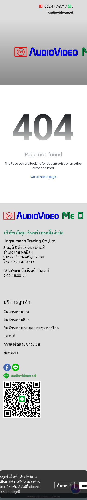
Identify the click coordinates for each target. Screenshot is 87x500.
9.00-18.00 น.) (15, 275)
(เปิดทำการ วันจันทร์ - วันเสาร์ (26, 270)
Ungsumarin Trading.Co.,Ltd (29, 241)
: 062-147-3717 (54, 6)
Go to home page (43, 176)
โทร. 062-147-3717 (19, 261)
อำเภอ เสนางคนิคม (18, 252)
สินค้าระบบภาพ (16, 312)
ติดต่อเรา (10, 352)
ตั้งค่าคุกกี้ (64, 485)
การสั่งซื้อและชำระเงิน (21, 344)
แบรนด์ (9, 336)
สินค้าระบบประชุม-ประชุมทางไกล (31, 328)
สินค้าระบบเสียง (16, 320)
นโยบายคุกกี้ (11, 492)
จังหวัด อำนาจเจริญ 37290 (23, 256)
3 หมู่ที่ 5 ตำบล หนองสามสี (24, 247)
